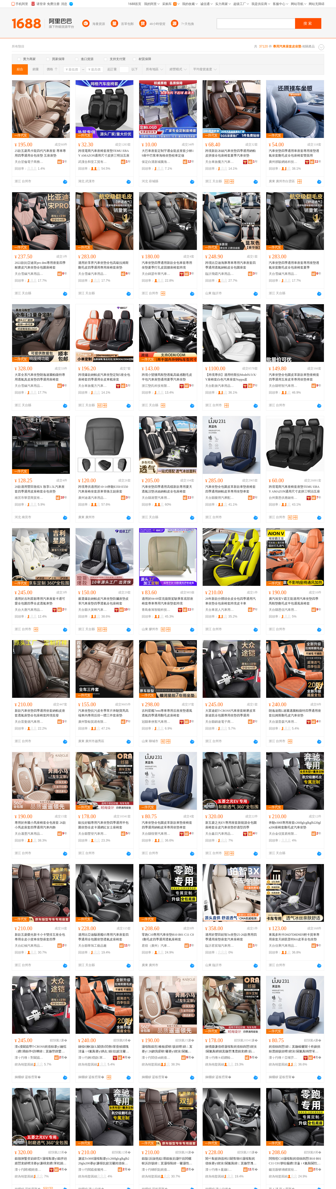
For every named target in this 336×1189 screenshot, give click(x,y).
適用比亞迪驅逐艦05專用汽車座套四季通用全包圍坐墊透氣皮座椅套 (103, 937)
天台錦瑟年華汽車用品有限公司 (156, 274)
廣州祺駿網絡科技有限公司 (283, 162)
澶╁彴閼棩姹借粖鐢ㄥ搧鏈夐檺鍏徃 (29, 1169)
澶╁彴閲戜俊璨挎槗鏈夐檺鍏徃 (92, 1169)
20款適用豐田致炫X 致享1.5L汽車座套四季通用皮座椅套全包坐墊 (40, 489)
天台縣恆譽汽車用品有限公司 (156, 833)
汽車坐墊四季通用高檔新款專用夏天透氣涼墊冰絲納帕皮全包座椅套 (167, 489)
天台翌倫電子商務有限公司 (29, 162)
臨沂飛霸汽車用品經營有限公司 (219, 274)
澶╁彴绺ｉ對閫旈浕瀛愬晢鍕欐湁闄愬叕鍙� (29, 1057)
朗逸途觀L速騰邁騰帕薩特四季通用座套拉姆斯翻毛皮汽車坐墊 (295, 713)
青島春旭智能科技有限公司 (156, 610)
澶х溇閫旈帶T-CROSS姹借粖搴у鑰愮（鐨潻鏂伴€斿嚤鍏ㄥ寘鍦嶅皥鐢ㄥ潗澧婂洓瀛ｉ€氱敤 (40, 1049)
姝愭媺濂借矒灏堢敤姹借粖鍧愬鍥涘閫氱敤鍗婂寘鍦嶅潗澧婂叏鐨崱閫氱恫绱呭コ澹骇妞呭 (231, 1049)
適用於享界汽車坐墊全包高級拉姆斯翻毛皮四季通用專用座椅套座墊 (103, 265)
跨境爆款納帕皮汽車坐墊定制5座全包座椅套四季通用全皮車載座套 (104, 377)
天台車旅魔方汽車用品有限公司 (219, 162)
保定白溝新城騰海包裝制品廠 (156, 162)
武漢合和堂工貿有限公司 (92, 162)
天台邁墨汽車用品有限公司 (29, 833)
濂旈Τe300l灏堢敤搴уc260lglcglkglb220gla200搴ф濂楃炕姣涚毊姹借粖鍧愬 (103, 1161)
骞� (63, 1057)
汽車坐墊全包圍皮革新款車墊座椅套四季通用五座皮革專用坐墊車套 (294, 377)
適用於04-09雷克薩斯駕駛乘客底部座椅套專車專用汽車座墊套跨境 (167, 601)
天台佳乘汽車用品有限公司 (283, 945)
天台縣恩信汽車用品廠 (283, 610)
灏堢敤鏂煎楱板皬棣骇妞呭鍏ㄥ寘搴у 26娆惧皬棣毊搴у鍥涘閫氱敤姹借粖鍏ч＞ (167, 1049)
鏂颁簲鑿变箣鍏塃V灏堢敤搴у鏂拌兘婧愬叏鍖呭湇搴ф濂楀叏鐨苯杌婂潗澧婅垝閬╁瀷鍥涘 (41, 1161)
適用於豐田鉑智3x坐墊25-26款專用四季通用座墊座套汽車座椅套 (231, 937)
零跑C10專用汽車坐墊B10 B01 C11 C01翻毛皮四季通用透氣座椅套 (168, 937)
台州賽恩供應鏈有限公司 (283, 498)
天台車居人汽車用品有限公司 (219, 610)
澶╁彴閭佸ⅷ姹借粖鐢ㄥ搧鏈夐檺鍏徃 (156, 1057)
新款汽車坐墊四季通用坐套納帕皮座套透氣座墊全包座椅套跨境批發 (40, 713)
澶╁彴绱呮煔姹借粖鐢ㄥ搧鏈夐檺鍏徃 (156, 1169)
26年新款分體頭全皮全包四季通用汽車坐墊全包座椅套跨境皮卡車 (230, 601)
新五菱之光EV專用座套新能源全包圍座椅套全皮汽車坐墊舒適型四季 (231, 825)
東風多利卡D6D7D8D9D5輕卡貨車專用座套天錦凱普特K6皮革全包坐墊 (294, 937)
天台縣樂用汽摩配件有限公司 (219, 498)
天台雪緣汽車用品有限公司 (29, 274)
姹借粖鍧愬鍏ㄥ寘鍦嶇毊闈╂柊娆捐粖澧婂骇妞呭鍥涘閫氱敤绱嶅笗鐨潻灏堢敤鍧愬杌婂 (294, 1049)
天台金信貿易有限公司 (283, 833)
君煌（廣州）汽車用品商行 (156, 945)
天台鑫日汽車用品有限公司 (219, 833)
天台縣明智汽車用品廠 (283, 386)
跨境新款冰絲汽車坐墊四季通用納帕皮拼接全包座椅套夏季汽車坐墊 (230, 153)
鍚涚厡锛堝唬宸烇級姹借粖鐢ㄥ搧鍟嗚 (283, 1169)
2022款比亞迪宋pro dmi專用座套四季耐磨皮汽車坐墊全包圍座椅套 (40, 265)
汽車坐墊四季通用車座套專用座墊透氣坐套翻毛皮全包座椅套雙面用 (294, 153)
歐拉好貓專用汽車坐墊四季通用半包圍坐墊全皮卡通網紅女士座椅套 (103, 825)
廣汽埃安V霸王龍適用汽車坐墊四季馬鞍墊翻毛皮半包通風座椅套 (293, 601)
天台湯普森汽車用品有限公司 (283, 722)
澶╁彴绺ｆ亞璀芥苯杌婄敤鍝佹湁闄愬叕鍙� (283, 1057)
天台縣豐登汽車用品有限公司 (92, 833)
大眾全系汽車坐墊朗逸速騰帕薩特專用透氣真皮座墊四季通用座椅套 (40, 377)
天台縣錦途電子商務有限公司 (219, 722)
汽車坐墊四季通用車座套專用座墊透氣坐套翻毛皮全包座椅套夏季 (294, 265)
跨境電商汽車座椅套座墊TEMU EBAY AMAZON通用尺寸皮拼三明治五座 (103, 153)
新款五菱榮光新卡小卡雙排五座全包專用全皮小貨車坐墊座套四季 (40, 937)
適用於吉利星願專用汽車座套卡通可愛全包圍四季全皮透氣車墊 (40, 601)
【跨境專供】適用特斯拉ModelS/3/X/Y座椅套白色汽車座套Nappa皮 (230, 377)
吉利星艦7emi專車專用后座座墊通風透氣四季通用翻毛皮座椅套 (167, 713)
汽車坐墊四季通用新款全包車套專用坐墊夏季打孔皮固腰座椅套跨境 (167, 265)
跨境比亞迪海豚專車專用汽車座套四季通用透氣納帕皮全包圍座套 (230, 265)
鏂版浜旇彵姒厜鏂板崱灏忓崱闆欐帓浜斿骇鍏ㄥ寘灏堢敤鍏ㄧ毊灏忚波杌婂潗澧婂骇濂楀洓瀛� (167, 1161)
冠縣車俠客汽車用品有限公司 (156, 722)
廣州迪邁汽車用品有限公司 (92, 498)
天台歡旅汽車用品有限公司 (219, 386)
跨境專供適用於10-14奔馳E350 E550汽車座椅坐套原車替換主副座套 (103, 489)
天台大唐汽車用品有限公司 (29, 610)
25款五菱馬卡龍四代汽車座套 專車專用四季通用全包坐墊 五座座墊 (40, 153)
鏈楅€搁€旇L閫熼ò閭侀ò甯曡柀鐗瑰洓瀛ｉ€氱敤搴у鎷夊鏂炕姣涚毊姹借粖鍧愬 (103, 1049)
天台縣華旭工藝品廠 (92, 945)
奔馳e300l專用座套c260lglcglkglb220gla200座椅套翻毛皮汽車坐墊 (295, 825)
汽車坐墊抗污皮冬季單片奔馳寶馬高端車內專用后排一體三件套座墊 (103, 713)
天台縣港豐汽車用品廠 (156, 498)
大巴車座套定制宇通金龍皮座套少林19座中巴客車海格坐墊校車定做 (168, 153)
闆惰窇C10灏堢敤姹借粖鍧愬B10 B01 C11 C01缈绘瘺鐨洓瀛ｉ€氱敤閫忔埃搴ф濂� (295, 1161)
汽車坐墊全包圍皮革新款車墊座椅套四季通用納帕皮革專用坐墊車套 (230, 489)
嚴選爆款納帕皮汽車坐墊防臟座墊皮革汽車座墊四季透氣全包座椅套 (103, 601)
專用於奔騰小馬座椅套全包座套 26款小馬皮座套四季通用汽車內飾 (40, 825)
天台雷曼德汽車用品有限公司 (29, 722)
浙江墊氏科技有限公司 (156, 386)
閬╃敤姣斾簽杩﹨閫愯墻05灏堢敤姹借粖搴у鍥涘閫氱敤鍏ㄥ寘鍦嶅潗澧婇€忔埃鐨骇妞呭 (230, 1161)
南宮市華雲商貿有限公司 (29, 498)
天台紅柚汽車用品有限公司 (29, 945)
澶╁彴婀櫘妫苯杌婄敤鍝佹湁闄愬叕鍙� (92, 1057)
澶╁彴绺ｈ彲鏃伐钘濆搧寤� (219, 1169)
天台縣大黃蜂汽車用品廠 (92, 610)
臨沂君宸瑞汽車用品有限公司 (219, 945)
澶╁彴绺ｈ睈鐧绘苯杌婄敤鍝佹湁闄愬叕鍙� (219, 1057)
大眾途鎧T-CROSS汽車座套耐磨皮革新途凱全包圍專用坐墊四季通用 (230, 713)
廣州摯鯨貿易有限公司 (92, 722)
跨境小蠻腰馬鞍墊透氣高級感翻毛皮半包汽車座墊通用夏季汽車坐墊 (167, 377)
